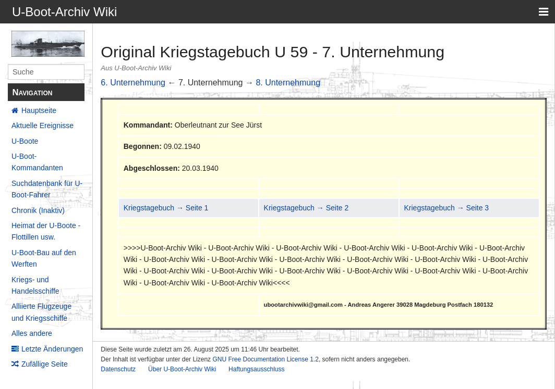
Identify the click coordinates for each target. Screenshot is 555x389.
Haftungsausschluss (256, 369)
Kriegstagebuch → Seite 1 (166, 208)
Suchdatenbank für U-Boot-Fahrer (46, 189)
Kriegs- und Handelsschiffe (35, 285)
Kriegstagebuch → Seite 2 (306, 208)
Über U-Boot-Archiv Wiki (182, 369)
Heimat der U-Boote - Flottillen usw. (45, 231)
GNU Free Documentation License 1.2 (265, 359)
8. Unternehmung (288, 82)
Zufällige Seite (44, 364)
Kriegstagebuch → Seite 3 (446, 208)
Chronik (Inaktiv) (38, 210)
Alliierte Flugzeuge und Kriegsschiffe (41, 312)
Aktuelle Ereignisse (42, 125)
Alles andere (31, 333)
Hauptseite (38, 110)
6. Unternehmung (133, 82)
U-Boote (24, 141)
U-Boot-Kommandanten (37, 162)
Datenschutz (118, 369)
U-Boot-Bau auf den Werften (43, 258)
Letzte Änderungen (52, 349)
